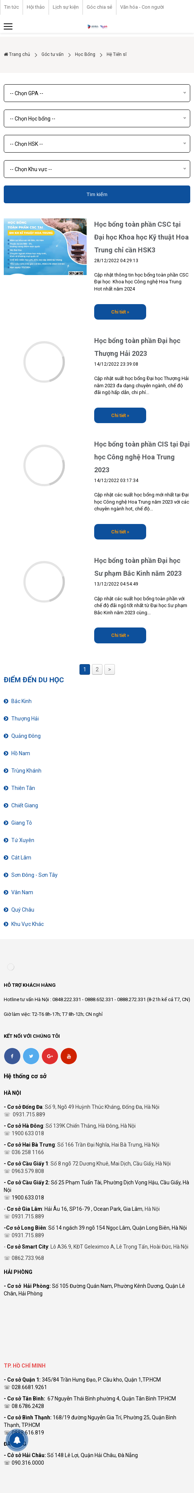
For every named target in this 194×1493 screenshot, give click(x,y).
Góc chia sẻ (99, 7)
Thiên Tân (23, 788)
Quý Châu (22, 910)
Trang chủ (17, 54)
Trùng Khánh (26, 771)
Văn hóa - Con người (142, 7)
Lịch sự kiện (66, 7)
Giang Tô (21, 823)
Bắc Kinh (21, 701)
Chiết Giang (24, 805)
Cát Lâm (21, 858)
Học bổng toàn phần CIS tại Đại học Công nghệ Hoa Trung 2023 (142, 457)
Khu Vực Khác (27, 924)
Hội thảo (36, 7)
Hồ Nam (20, 753)
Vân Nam (22, 892)
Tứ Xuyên (22, 840)
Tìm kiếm (97, 194)
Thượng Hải (25, 719)
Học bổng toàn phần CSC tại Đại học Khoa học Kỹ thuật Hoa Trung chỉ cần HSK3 (141, 237)
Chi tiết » (120, 312)
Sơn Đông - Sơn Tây (34, 875)
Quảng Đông (26, 736)
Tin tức (11, 7)
